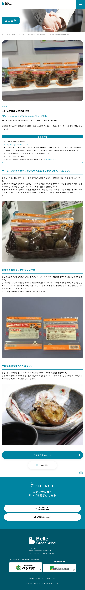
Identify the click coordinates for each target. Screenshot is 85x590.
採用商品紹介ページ (42, 455)
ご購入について (42, 517)
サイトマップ (51, 579)
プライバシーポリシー (36, 579)
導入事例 (12, 34)
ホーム (4, 34)
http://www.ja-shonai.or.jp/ (16, 144)
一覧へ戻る (42, 465)
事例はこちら (51, 159)
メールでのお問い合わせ (42, 508)
